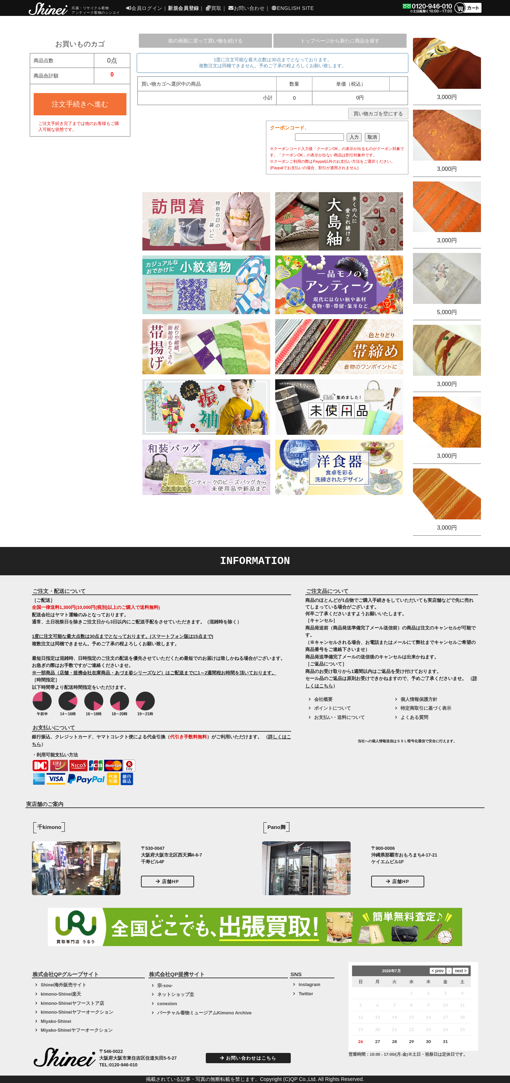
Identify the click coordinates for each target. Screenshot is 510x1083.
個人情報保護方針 (419, 699)
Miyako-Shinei (56, 1021)
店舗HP (167, 881)
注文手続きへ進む (80, 104)
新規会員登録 (183, 8)
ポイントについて (332, 708)
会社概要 (323, 699)
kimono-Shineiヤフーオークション (77, 1012)
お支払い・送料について (339, 717)
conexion (167, 1003)
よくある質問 (414, 717)
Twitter (306, 993)
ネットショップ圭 (175, 994)
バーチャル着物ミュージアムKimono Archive (204, 1012)
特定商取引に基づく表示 (426, 708)
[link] (331, 743)
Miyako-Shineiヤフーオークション (77, 1030)
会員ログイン (144, 8)
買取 (213, 8)
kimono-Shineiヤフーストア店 (72, 1003)
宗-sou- (165, 985)
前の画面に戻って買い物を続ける (205, 41)
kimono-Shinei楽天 (61, 994)
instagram (309, 984)
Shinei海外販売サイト (63, 984)
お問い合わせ (246, 8)
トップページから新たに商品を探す (340, 41)
